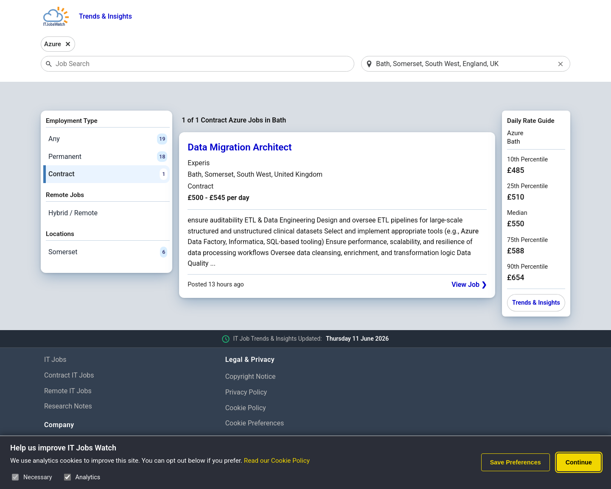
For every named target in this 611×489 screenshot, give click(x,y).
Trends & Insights (105, 16)
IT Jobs (55, 337)
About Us (58, 420)
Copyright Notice (250, 354)
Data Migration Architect (239, 125)
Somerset (107, 230)
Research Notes (68, 385)
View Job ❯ (469, 262)
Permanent (107, 134)
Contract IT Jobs (69, 353)
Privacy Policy (246, 370)
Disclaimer (241, 417)
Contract (107, 152)
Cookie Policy (245, 386)
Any (107, 116)
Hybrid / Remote (73, 191)
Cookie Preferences (254, 401)
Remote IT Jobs (68, 369)
